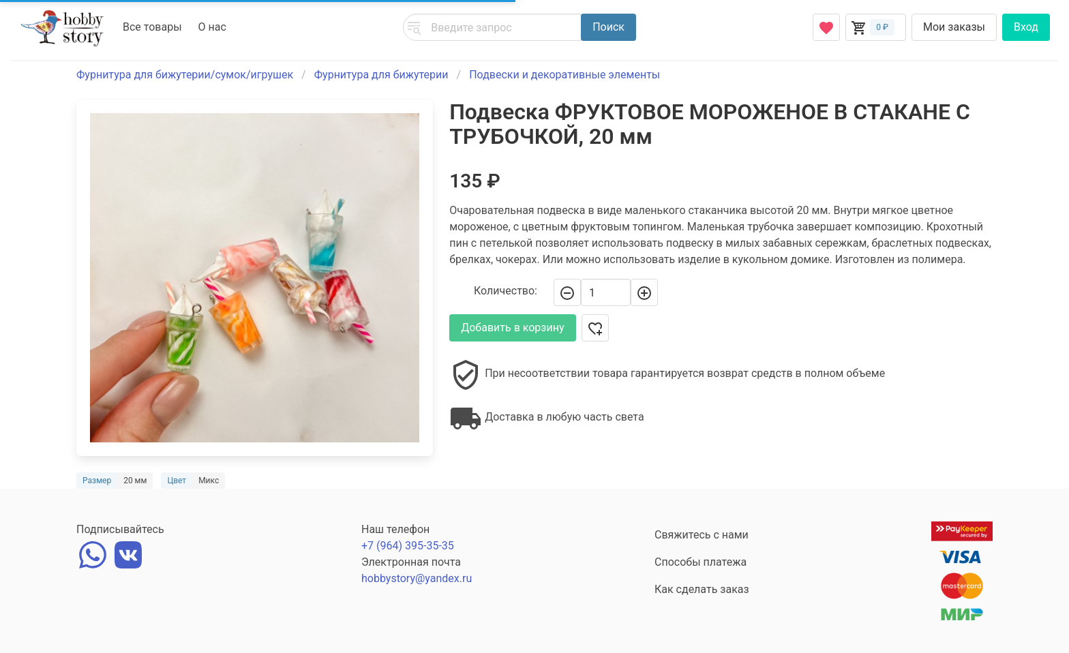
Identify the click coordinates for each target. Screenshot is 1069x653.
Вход (1026, 26)
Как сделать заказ (701, 589)
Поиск (608, 26)
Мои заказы (954, 26)
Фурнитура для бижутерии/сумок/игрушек (184, 74)
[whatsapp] (92, 553)
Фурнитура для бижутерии (381, 74)
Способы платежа (700, 562)
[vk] (128, 553)
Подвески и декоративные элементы (564, 74)
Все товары (152, 26)
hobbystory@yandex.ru (416, 578)
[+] (644, 292)
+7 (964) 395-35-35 (407, 545)
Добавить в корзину (512, 327)
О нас (212, 26)
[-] (567, 292)
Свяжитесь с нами (701, 534)
